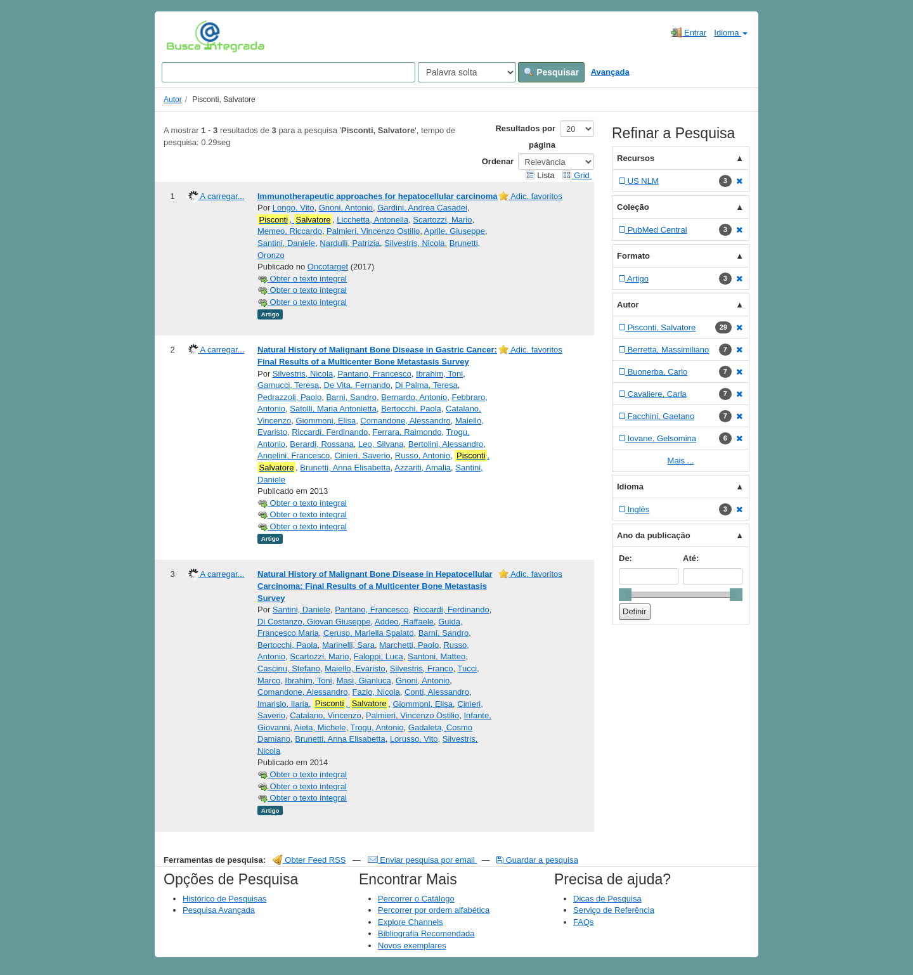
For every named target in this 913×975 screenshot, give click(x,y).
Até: (691, 558)
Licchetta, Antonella (372, 219)
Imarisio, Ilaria (283, 704)
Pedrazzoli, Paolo (289, 397)
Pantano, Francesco (374, 373)
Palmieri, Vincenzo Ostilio (373, 231)
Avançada (610, 72)
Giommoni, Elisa (325, 420)
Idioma (731, 32)
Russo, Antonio (422, 455)
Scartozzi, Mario (442, 219)
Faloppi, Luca (378, 656)
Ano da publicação (653, 535)
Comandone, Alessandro (405, 420)
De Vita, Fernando (357, 385)
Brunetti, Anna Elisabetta (345, 467)
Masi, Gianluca (364, 680)
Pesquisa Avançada (219, 910)
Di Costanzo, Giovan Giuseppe (313, 621)
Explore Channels (410, 922)
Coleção (633, 207)
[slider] (625, 594)
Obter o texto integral (302, 278)
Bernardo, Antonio (414, 397)
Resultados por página (525, 137)
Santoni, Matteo (436, 656)
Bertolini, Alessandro (446, 444)
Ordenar (498, 161)
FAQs (583, 922)
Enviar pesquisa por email (422, 860)
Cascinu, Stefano (288, 668)
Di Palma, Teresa (426, 385)
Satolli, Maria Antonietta (333, 408)
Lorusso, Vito (414, 739)
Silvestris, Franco (421, 668)
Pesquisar (551, 72)
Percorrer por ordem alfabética (433, 910)
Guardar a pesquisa (537, 860)
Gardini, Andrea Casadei (422, 207)
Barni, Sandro (351, 397)
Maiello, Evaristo (355, 668)
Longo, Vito (293, 207)
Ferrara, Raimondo (406, 432)
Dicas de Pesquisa (607, 898)
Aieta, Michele (320, 727)
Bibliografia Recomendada (426, 933)
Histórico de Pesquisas (224, 898)
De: (625, 558)
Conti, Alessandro (437, 692)
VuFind (186, 36)
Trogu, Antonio (376, 727)
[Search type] (467, 72)
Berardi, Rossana (321, 444)
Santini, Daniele (286, 243)
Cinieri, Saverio (362, 455)
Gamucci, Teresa (288, 385)
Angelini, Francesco (293, 455)
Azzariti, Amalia (422, 467)
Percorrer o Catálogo (416, 898)
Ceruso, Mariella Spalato (368, 633)
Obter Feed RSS (309, 860)
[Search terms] (288, 72)
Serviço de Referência (613, 910)
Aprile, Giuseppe (454, 231)
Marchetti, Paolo (409, 645)
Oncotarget (328, 266)
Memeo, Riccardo (289, 231)
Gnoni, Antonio (346, 207)
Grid (577, 175)
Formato (633, 256)
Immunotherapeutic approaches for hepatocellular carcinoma (377, 196)
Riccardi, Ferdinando (330, 432)
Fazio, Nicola (376, 692)
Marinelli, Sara (348, 645)
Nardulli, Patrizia (350, 243)
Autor (173, 99)
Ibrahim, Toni (439, 373)
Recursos (635, 158)
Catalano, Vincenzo (325, 715)
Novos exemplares (412, 945)
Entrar (688, 32)
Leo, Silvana (381, 444)
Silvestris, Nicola (414, 243)
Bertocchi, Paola (411, 408)
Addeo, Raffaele (404, 621)
